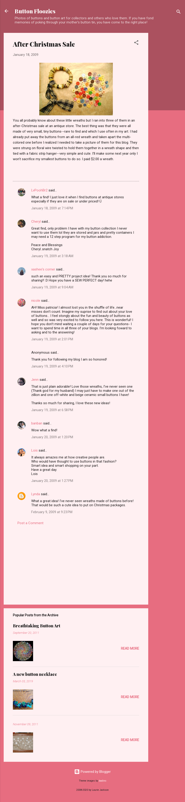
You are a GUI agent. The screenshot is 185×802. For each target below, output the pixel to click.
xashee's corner (43, 269)
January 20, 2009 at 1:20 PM (52, 437)
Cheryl (36, 221)
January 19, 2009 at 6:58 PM (52, 410)
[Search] (178, 13)
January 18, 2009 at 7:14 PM (52, 208)
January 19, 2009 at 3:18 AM (52, 256)
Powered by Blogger (92, 772)
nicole (35, 301)
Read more (130, 648)
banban (36, 423)
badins (102, 780)
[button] (136, 43)
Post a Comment (30, 523)
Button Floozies (35, 11)
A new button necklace (35, 674)
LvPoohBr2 (39, 190)
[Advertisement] (166, 102)
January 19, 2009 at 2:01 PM (52, 339)
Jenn (35, 380)
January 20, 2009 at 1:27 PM (52, 481)
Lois (34, 450)
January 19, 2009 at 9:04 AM (52, 287)
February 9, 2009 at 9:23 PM (51, 512)
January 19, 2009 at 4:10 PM (52, 366)
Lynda (35, 494)
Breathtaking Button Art (36, 626)
